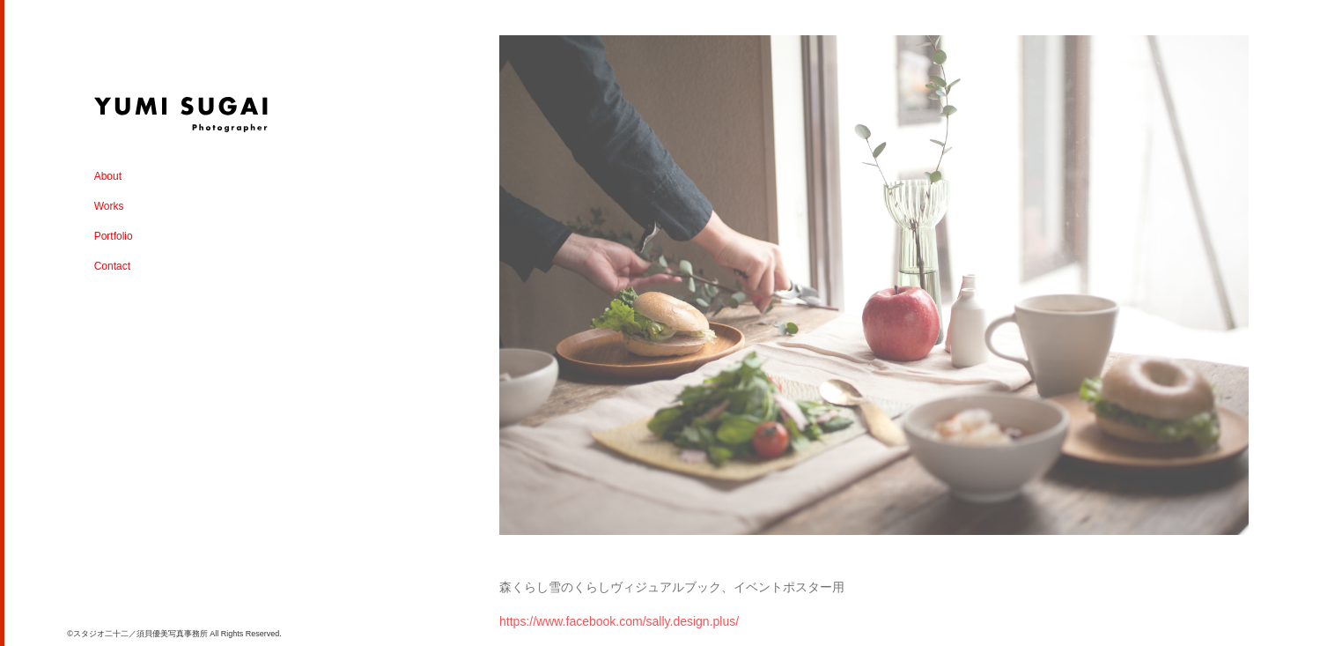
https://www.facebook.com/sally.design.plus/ (619, 621)
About (108, 176)
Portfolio (113, 236)
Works (109, 206)
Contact (112, 266)
